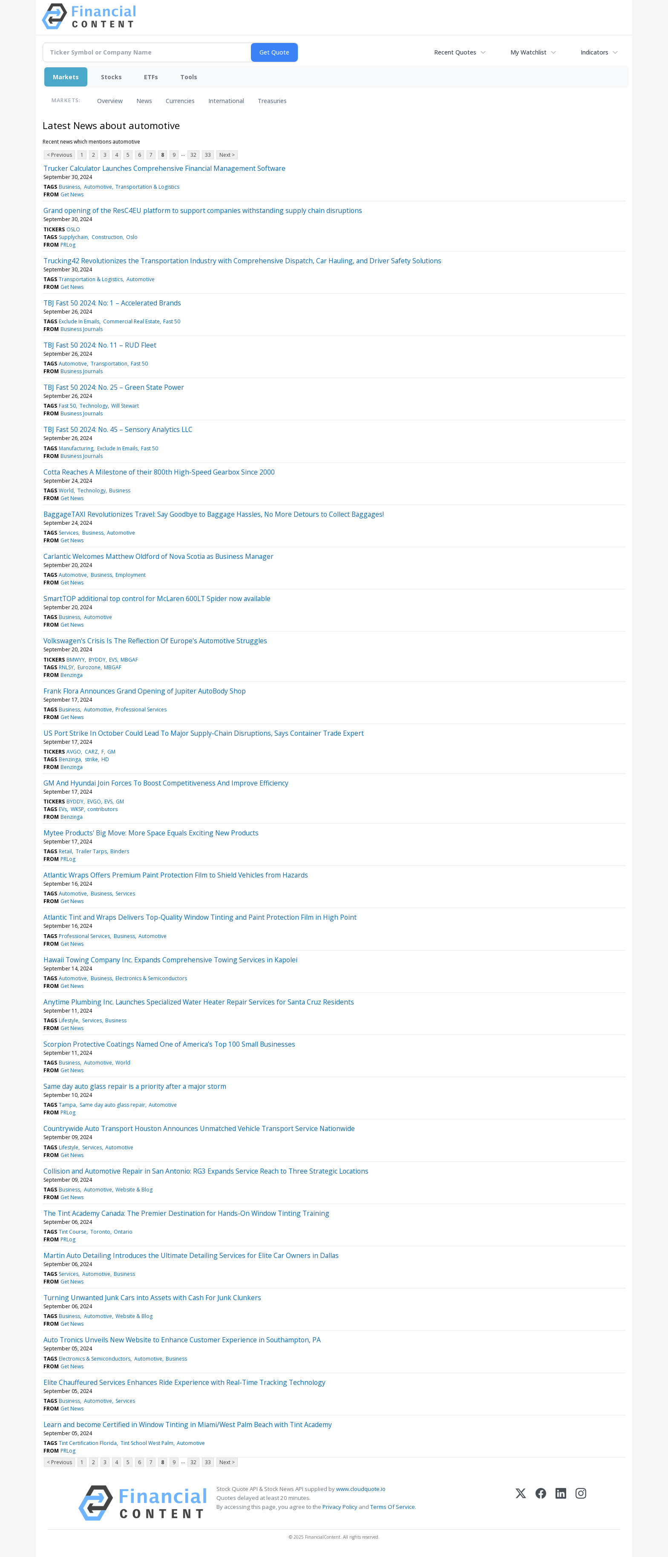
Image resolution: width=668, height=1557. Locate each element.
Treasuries (272, 101)
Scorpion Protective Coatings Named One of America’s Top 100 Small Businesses (169, 1044)
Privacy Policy (339, 1507)
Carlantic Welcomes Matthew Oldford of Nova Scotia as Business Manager (158, 556)
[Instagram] (581, 1503)
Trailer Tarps (91, 851)
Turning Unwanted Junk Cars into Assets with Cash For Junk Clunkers (152, 1297)
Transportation (109, 363)
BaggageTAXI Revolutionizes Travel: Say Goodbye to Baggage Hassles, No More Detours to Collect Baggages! (213, 514)
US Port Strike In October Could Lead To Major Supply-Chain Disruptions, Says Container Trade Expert (203, 733)
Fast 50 (171, 321)
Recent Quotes (455, 52)
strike (91, 759)
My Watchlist (528, 52)
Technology (94, 405)
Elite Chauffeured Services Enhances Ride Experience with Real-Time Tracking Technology (184, 1382)
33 (208, 154)
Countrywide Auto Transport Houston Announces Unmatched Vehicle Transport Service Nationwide (199, 1128)
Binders (119, 851)
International (226, 101)
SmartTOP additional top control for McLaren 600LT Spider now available (157, 598)
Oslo (132, 237)
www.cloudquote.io (361, 1489)
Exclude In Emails (79, 321)
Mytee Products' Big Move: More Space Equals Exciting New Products (151, 832)
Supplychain (73, 237)
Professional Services (141, 709)
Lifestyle (68, 1020)
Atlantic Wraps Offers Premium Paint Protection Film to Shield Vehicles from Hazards (175, 875)
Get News (72, 194)
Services (68, 532)
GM (111, 751)
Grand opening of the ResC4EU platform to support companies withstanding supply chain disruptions (202, 210)
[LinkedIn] (561, 1503)
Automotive (98, 186)
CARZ (91, 751)
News (144, 101)
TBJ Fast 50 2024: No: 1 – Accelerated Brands (112, 303)
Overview (110, 101)
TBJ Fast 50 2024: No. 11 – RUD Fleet (99, 345)
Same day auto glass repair (112, 1104)
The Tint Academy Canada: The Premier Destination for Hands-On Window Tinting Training (186, 1213)
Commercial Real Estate (131, 321)
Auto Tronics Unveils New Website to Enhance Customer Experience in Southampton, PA (182, 1339)
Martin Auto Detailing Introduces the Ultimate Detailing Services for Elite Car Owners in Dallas (191, 1255)
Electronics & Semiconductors (151, 978)
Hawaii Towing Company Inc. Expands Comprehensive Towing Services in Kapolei (170, 959)
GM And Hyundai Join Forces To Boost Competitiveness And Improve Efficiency (165, 783)
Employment (130, 574)
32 (193, 154)
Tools (188, 77)
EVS (113, 659)
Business (69, 186)
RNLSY (66, 667)
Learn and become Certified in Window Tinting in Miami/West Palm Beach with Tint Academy (187, 1424)
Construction (107, 237)
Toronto (100, 1231)
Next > (227, 154)
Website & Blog (134, 1189)
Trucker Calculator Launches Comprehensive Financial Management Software (164, 168)
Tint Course (72, 1231)
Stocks (111, 77)
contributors (102, 809)
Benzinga (71, 675)
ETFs (151, 77)
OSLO (73, 229)
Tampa (67, 1104)
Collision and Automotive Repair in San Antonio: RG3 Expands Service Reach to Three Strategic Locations (206, 1171)
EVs (63, 809)
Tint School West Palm (147, 1443)
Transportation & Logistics (147, 186)
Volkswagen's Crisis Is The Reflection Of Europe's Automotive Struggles (155, 640)
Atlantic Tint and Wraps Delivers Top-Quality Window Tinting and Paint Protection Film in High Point (200, 917)
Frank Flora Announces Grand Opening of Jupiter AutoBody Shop (144, 691)
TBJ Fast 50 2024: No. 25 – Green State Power (113, 387)
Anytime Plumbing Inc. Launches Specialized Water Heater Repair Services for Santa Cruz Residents (198, 1002)
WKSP (77, 809)
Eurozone (89, 667)
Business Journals (81, 329)
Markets (66, 77)
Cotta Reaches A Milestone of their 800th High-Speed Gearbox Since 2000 (159, 472)
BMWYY (75, 659)
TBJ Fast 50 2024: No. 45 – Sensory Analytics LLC (118, 429)
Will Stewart (125, 405)
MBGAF (129, 659)
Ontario (123, 1231)
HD (105, 759)
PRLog (67, 244)
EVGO (94, 801)
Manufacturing (76, 448)
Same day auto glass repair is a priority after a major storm (134, 1086)
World (66, 490)
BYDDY (97, 659)
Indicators (594, 52)
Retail (65, 851)
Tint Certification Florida (88, 1443)
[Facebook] (541, 1503)
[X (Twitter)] (521, 1503)
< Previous (59, 154)
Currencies (180, 101)
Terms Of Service (392, 1507)
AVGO (73, 751)
